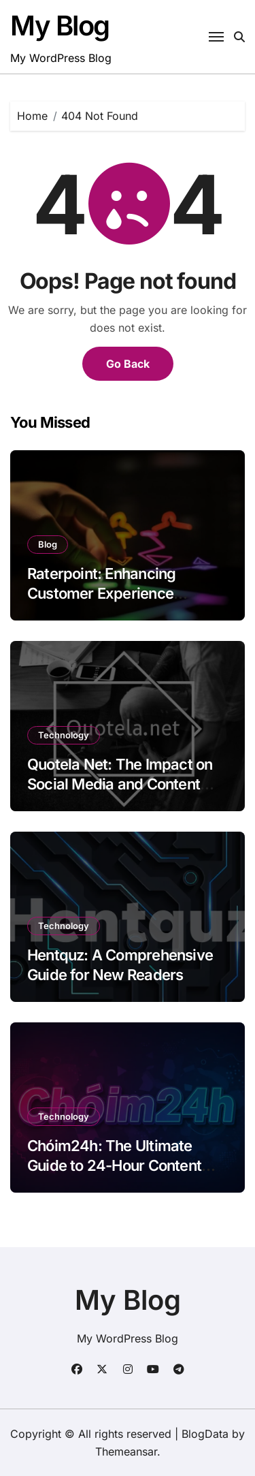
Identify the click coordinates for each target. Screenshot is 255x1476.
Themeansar (126, 1451)
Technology (63, 734)
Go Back (128, 364)
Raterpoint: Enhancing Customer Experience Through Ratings (101, 593)
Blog (47, 544)
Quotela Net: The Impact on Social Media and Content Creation (119, 783)
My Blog (59, 25)
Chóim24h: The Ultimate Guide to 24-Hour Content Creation (114, 1165)
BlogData (205, 1434)
